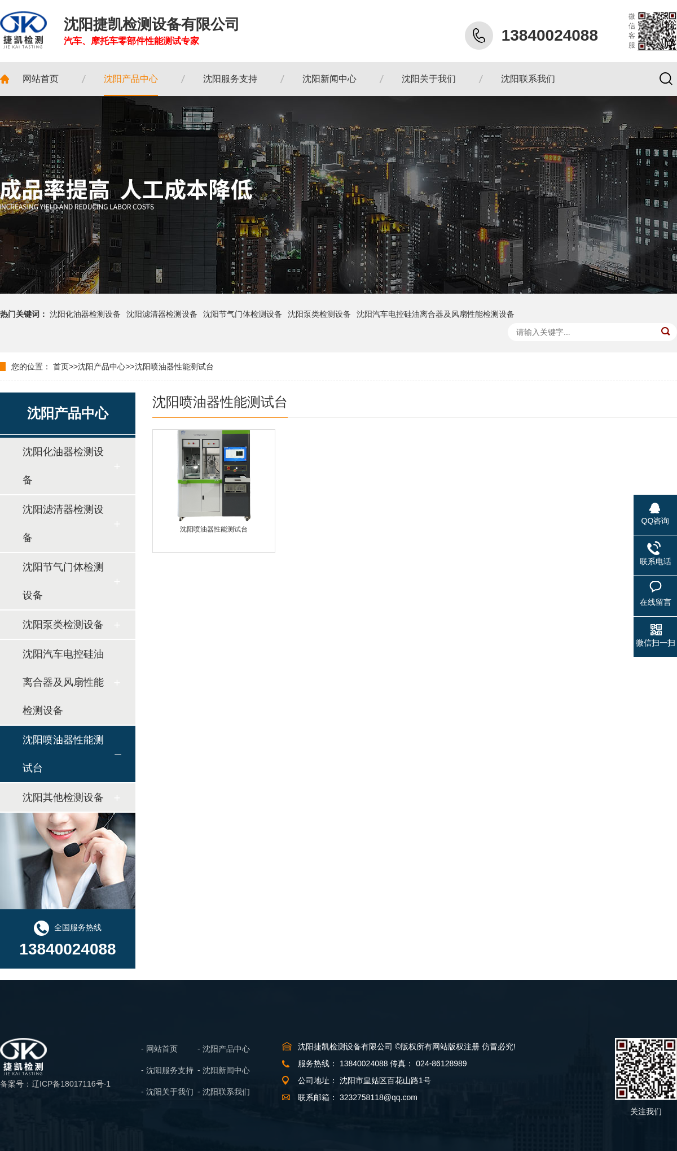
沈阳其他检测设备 (63, 797)
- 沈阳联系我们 (223, 1091)
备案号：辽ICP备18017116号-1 (55, 1083)
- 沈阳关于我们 (167, 1091)
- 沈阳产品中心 (223, 1048)
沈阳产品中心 (101, 366)
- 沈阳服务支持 (167, 1070)
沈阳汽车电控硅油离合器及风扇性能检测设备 (436, 314)
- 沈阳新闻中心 (223, 1070)
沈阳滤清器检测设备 (161, 314)
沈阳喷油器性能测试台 (174, 366)
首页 (61, 366)
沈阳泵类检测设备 (319, 314)
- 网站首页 (159, 1048)
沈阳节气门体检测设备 (242, 314)
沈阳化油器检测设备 (85, 314)
